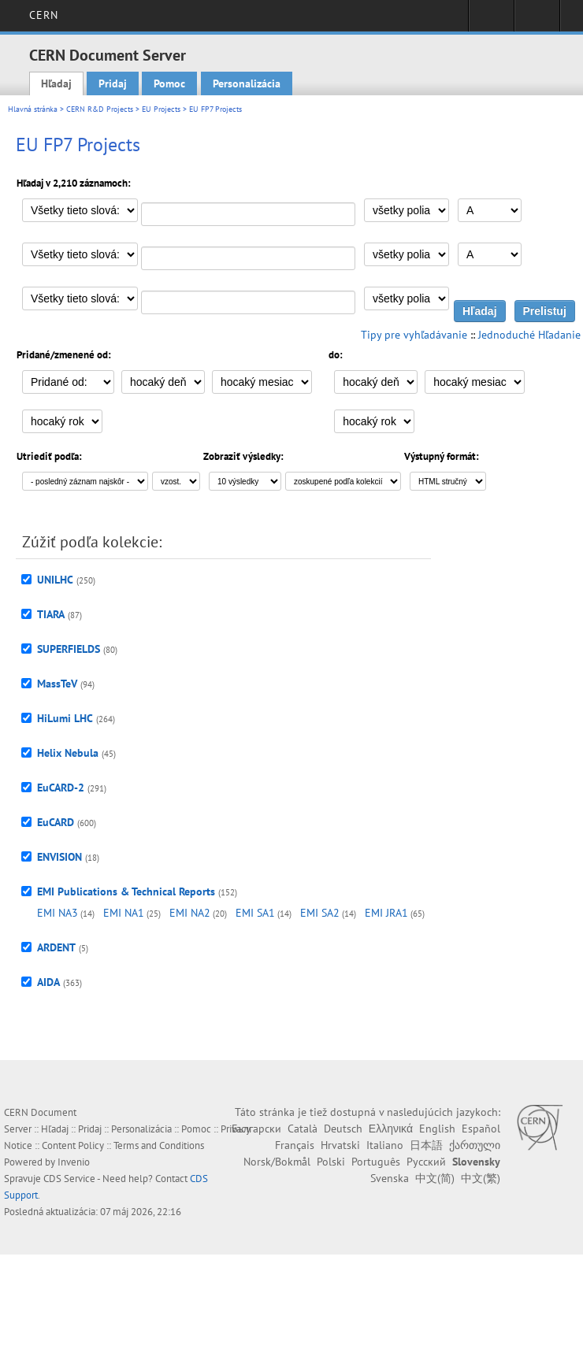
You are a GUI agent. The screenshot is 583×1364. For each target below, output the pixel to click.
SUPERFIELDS (68, 649)
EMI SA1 (255, 913)
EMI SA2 (320, 913)
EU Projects (161, 109)
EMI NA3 (57, 913)
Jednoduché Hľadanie (529, 335)
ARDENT (56, 947)
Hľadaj (56, 83)
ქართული (474, 1145)
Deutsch (343, 1128)
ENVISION (59, 857)
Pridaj (112, 83)
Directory (536, 20)
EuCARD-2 (60, 787)
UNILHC (55, 580)
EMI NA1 (123, 913)
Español (481, 1128)
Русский (426, 1162)
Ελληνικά (391, 1128)
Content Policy (73, 1145)
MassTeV (57, 683)
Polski (331, 1162)
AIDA (48, 982)
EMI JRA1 (386, 913)
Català (302, 1128)
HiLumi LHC (65, 718)
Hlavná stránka (33, 109)
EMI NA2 (189, 913)
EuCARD (55, 822)
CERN (43, 15)
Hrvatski (340, 1145)
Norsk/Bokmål (276, 1162)
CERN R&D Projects (99, 109)
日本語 (426, 1145)
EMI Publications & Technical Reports (126, 891)
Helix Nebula (67, 753)
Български (256, 1128)
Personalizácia (246, 83)
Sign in (491, 20)
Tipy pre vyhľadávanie (414, 335)
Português (375, 1162)
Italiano (384, 1145)
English (437, 1128)
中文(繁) (480, 1178)
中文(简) (435, 1178)
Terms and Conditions (158, 1145)
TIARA (51, 614)
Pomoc (169, 83)
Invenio (74, 1162)
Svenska (389, 1178)
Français (294, 1145)
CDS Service (69, 1178)
